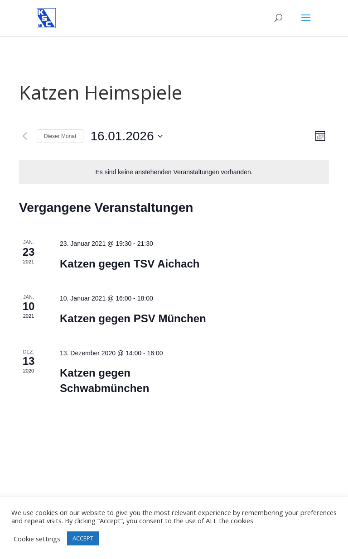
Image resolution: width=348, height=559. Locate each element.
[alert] (174, 172)
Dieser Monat (60, 136)
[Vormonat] (24, 136)
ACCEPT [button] (82, 538)
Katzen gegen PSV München (133, 318)
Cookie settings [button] (37, 539)
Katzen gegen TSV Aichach (130, 264)
